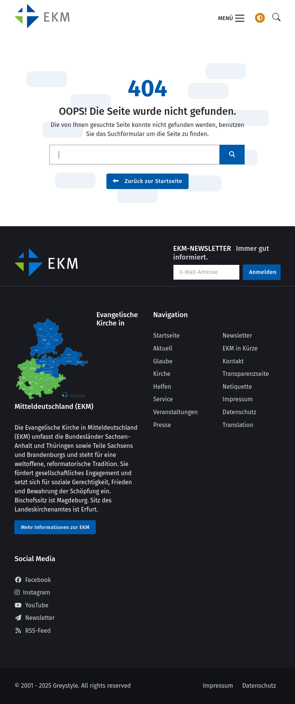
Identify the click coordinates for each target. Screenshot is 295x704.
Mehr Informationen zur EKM (55, 527)
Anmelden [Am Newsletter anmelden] (263, 272)
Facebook (32, 580)
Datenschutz (239, 412)
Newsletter (237, 335)
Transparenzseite (246, 373)
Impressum (238, 399)
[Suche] (276, 17)
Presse (162, 425)
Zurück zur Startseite (148, 181)
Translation (238, 425)
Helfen (162, 386)
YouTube (31, 605)
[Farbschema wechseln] (260, 18)
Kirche (161, 373)
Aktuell (163, 348)
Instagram (32, 592)
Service (163, 399)
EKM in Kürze (240, 348)
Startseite (166, 335)
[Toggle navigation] (231, 19)
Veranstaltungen (175, 412)
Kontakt (233, 361)
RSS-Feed (32, 630)
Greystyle (65, 685)
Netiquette (237, 386)
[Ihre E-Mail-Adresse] (206, 272)
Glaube (163, 361)
